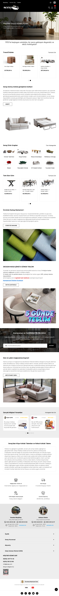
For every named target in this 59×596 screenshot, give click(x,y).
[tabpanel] (11, 66)
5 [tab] (33, 433)
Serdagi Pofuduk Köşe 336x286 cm (10, 67)
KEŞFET (7, 104)
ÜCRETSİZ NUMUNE (11, 225)
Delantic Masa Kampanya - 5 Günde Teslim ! (9, 190)
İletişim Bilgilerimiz (8, 567)
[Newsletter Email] (29, 346)
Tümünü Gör (52, 52)
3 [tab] (29, 433)
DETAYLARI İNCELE (10, 285)
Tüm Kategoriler (51, 145)
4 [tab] (31, 433)
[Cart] (55, 8)
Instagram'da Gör (50, 412)
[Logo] (11, 7)
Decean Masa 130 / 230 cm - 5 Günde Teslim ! (47, 190)
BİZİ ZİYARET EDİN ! (11, 375)
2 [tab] (30, 80)
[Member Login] (52, 8)
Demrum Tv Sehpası (28, 66)
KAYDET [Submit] (51, 345)
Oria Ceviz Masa (45, 66)
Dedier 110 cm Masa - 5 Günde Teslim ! (28, 190)
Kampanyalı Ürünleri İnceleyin (13, 280)
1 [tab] (28, 80)
